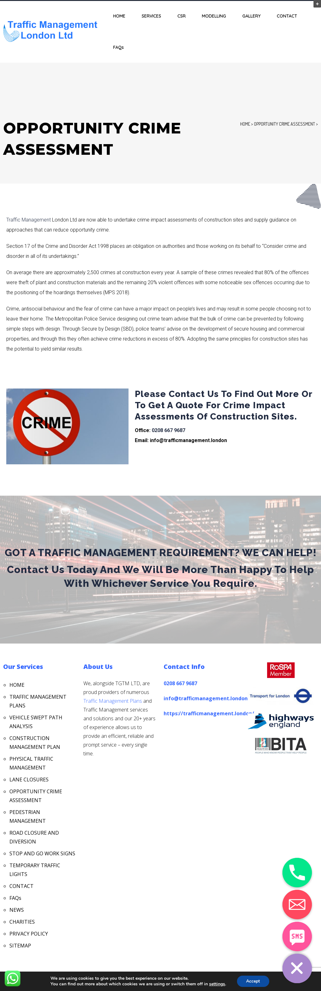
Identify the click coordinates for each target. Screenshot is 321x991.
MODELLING (214, 15)
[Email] (297, 904)
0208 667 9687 (168, 430)
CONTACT (287, 15)
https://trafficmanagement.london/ (209, 713)
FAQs (118, 47)
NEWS (16, 909)
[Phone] (297, 872)
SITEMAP (20, 945)
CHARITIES (22, 921)
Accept (253, 981)
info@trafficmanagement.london (206, 698)
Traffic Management (28, 220)
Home (245, 124)
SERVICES (151, 15)
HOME (119, 15)
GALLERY (251, 15)
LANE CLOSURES (29, 779)
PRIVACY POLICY (28, 933)
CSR (181, 15)
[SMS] (297, 936)
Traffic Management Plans (112, 700)
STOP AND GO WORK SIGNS (42, 853)
